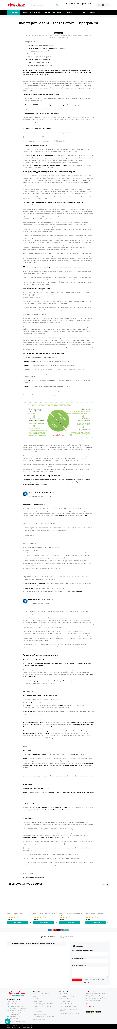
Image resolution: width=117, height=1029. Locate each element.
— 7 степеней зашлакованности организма (41, 54)
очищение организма (84, 35)
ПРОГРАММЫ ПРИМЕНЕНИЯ (43, 1017)
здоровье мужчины (66, 35)
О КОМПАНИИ (64, 999)
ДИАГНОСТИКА (64, 1001)
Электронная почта (79, 958)
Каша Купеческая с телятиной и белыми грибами (45, 914)
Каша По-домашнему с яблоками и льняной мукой (95, 914)
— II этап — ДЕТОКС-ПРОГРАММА (37, 62)
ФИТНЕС (36, 1009)
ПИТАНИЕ (36, 999)
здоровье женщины (54, 35)
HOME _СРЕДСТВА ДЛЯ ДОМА (44, 1004)
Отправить (77, 980)
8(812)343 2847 (84, 4)
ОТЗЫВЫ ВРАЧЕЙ (65, 1004)
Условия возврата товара (67, 1006)
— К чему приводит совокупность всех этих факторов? (45, 48)
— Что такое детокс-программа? (37, 51)
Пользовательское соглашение (69, 1013)
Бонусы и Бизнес (58, 12)
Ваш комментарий (79, 965)
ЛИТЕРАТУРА (38, 1011)
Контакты (91, 12)
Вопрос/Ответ (72, 12)
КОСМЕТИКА (37, 1001)
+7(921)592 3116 (70, 4)
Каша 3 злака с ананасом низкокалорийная (14, 914)
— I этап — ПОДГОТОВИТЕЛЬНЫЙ (38, 59)
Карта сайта (30, 1026)
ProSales (19, 1027)
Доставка (46, 12)
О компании (35, 12)
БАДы (46, 35)
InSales (31, 1027)
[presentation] (103, 884)
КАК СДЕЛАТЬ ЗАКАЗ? (41, 993)
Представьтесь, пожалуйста (82, 950)
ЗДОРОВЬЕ (37, 996)
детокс (75, 35)
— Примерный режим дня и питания (38, 65)
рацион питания (63, 37)
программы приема (38, 35)
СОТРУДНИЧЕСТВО (40, 1019)
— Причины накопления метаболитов (39, 45)
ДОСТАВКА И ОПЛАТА (67, 996)
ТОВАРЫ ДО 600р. (39, 1014)
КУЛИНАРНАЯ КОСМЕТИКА (43, 1006)
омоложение (53, 37)
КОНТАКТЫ (63, 993)
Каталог (13, 12)
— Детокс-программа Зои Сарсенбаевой (40, 57)
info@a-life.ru (14, 1004)
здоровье (28, 35)
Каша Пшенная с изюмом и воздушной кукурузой (70, 914)
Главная (25, 12)
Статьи (82, 12)
